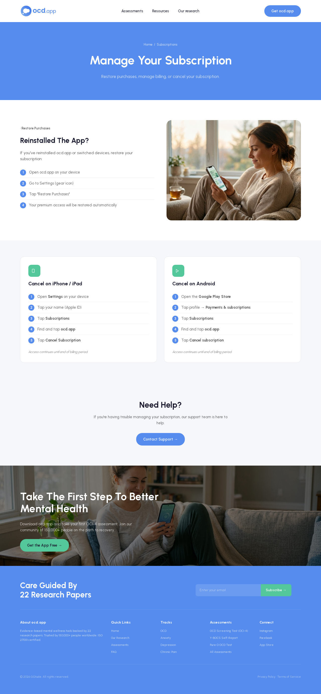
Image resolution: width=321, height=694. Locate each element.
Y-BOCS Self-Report (224, 638)
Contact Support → (160, 439)
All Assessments (220, 652)
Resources (160, 11)
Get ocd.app (282, 11)
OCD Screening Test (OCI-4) (229, 631)
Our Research (120, 638)
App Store (267, 645)
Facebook (266, 638)
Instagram (266, 631)
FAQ (113, 652)
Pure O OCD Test (221, 645)
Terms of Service (289, 676)
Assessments (132, 11)
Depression (168, 645)
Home (148, 44)
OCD (163, 631)
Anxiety (165, 638)
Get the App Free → (44, 545)
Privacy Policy (266, 676)
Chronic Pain (168, 652)
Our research (188, 11)
